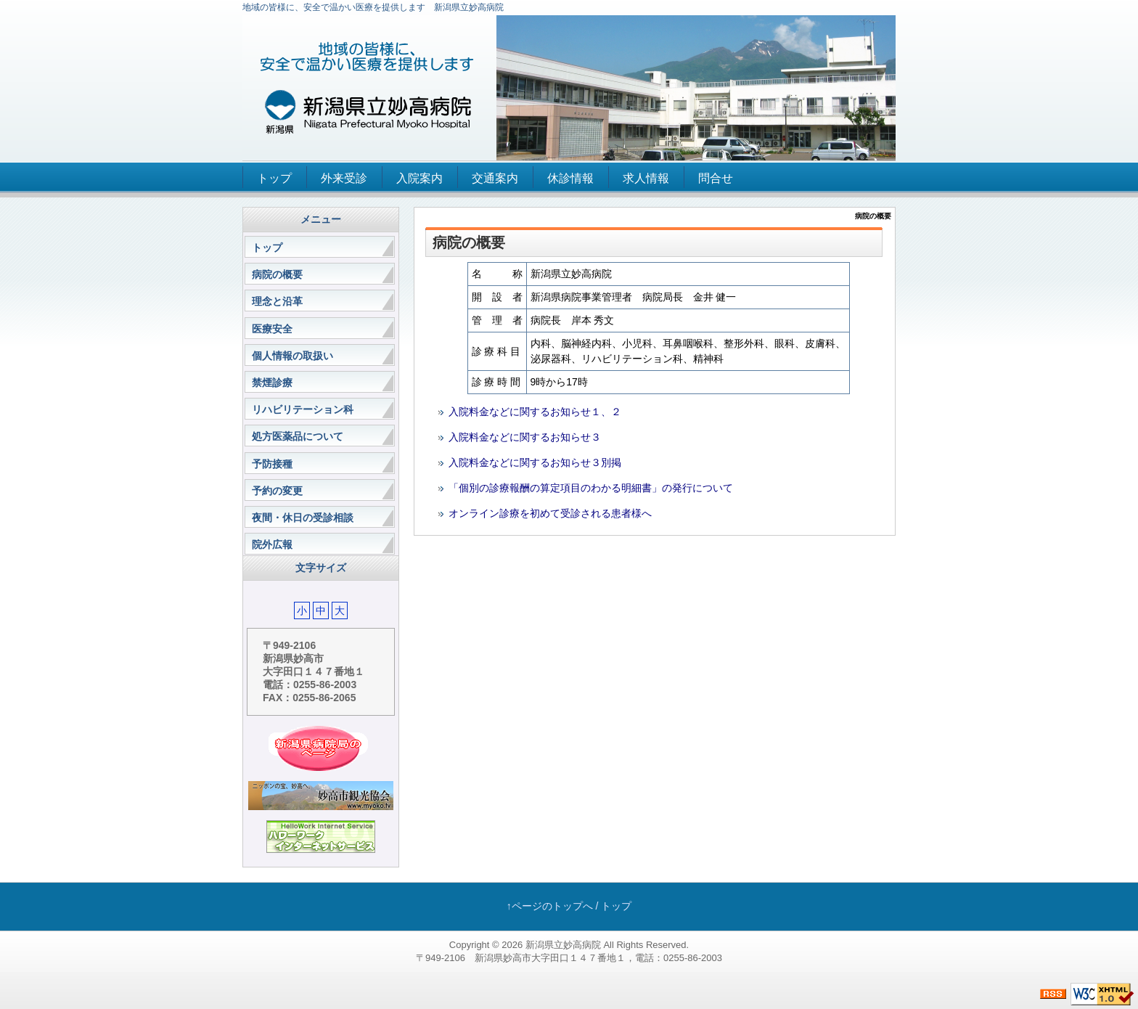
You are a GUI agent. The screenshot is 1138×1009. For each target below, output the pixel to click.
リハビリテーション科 (302, 409)
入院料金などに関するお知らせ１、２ (535, 411)
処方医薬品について (297, 436)
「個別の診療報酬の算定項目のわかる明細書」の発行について (591, 488)
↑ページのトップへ (550, 906)
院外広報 (272, 544)
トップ (274, 178)
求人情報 (646, 178)
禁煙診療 (272, 382)
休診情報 (570, 178)
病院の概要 (277, 274)
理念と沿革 (277, 301)
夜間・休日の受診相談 (302, 517)
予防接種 (272, 464)
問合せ (715, 178)
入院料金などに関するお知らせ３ (525, 437)
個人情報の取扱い (292, 355)
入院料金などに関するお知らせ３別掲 (535, 462)
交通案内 (495, 178)
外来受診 (344, 178)
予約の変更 (277, 491)
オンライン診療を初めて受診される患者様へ (550, 513)
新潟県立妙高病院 (563, 944)
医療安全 (272, 329)
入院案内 (419, 178)
